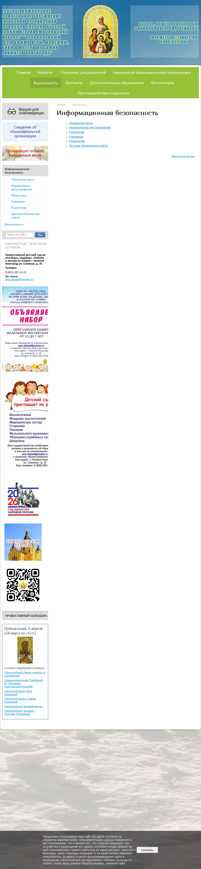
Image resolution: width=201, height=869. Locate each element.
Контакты (73, 82)
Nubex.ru (39, 742)
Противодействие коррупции (103, 93)
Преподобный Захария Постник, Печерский (19, 712)
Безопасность (45, 83)
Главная (23, 72)
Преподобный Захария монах (23, 706)
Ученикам (18, 201)
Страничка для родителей (83, 72)
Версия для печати (183, 156)
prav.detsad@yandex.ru (19, 279)
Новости (45, 72)
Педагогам (18, 195)
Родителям (18, 207)
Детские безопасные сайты (25, 215)
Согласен (147, 850)
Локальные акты (22, 179)
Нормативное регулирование (21, 187)
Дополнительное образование (117, 82)
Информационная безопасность (17, 170)
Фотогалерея (162, 82)
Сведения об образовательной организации (152, 72)
